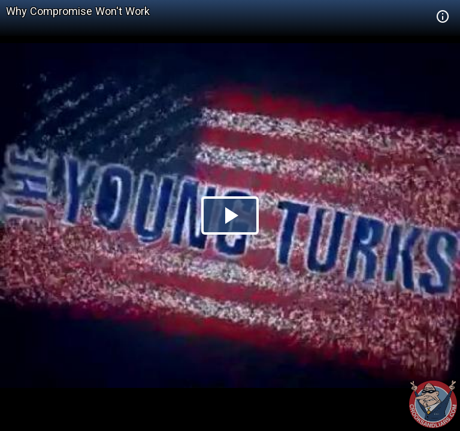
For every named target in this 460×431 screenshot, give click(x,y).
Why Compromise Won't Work (78, 11)
